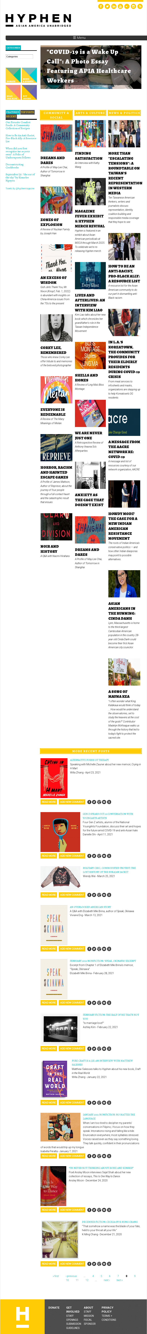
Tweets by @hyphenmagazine (20, 188)
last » (120, 1280)
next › (107, 1280)
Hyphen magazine (22, 1317)
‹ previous (71, 1276)
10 (67, 1280)
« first (56, 1276)
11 (77, 1280)
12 (86, 1280)
